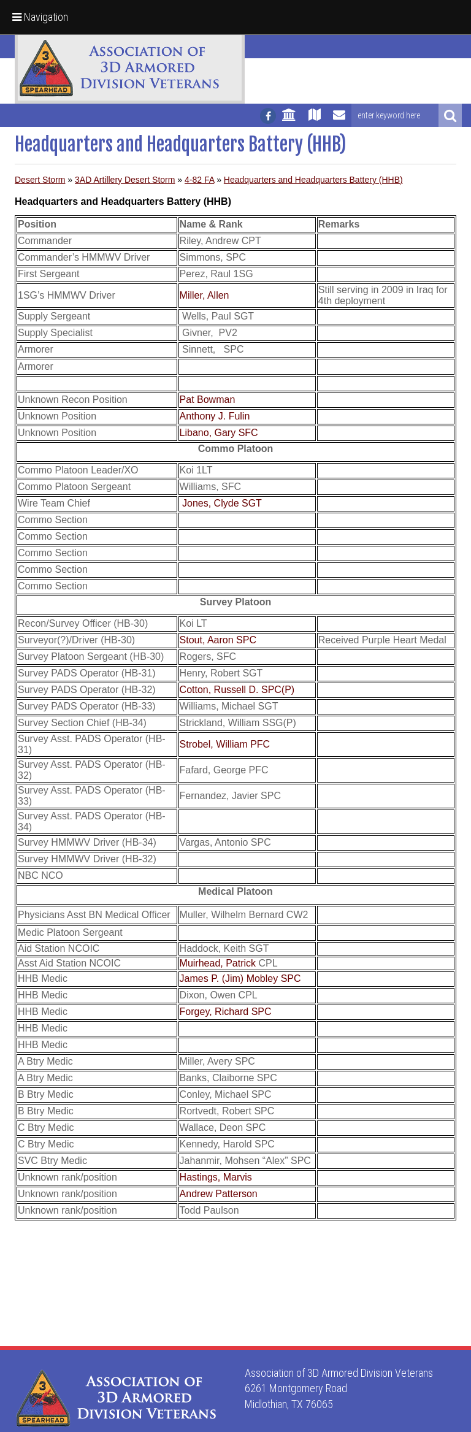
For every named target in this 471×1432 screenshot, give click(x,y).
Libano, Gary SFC (219, 432)
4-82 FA (199, 180)
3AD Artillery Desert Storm (125, 180)
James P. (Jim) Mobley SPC (240, 978)
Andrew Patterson (219, 1194)
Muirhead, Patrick (218, 963)
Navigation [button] (40, 16)
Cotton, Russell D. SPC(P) (237, 689)
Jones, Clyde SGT (222, 503)
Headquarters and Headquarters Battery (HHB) (313, 180)
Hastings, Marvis (216, 1177)
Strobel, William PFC (225, 744)
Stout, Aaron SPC (218, 640)
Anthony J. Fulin (215, 416)
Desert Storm (40, 180)
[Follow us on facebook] (268, 116)
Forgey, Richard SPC (226, 1011)
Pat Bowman (208, 399)
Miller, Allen (204, 295)
